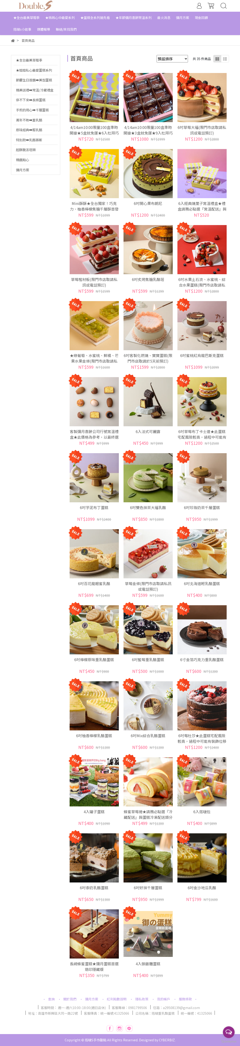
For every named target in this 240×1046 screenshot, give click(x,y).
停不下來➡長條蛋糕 (30, 99)
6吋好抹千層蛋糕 (148, 887)
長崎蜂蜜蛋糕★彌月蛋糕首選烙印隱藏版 (94, 966)
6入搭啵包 (201, 811)
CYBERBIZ (167, 1040)
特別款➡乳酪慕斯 (29, 139)
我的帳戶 (163, 999)
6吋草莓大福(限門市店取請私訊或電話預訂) (202, 130)
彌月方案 (22, 169)
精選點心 (22, 159)
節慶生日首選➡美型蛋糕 (34, 79)
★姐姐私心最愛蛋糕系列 (34, 70)
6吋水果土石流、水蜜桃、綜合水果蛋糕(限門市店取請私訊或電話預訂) (201, 285)
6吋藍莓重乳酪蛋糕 (148, 659)
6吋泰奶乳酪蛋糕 (94, 887)
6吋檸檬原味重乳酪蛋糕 (94, 659)
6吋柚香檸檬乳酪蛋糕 (94, 735)
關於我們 (69, 999)
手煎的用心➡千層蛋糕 (32, 109)
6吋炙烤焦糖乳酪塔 (148, 279)
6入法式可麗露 (148, 431)
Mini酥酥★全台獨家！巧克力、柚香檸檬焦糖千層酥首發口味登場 (94, 208)
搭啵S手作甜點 (95, 1040)
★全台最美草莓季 (29, 60)
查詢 (51, 999)
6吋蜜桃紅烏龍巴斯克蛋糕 (202, 355)
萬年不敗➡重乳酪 (29, 119)
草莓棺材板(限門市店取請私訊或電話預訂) (94, 282)
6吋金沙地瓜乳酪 (202, 887)
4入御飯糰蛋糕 (148, 963)
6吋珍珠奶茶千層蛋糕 (202, 507)
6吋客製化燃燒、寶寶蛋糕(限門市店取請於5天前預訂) (148, 358)
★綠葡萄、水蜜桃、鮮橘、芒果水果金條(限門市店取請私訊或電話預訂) (94, 361)
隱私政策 (141, 999)
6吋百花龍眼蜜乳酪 (94, 583)
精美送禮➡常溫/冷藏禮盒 (34, 89)
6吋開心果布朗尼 (148, 203)
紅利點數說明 (117, 999)
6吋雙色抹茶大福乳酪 (148, 507)
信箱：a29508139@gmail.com (176, 1007)
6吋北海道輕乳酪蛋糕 (202, 583)
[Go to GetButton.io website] (228, 1041)
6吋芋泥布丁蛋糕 (94, 507)
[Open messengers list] (229, 1032)
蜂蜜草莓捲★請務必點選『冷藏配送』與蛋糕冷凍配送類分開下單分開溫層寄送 (148, 817)
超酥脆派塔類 (26, 149)
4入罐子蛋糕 (94, 811)
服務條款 (185, 999)
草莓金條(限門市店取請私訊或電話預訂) (148, 586)
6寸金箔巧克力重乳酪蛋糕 (202, 659)
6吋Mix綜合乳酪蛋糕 (148, 735)
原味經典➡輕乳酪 (29, 129)
